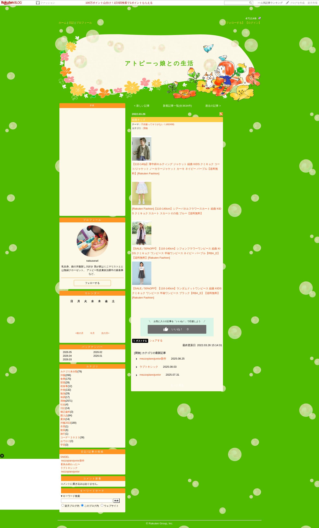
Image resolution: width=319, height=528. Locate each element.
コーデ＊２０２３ (70, 437)
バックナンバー (92, 346)
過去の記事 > (213, 105)
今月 (92, 333)
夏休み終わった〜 (70, 464)
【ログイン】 (253, 22)
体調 (62, 397)
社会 (62, 404)
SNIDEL (64, 457)
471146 (251, 18)
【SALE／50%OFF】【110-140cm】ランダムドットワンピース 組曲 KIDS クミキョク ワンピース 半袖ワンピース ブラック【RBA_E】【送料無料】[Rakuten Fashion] (177, 293)
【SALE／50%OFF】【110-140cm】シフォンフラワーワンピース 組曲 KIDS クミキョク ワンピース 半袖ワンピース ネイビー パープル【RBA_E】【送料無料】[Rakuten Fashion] (176, 253)
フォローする (92, 283)
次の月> (105, 333)
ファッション (47, 2)
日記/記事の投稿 (92, 451)
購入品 (64, 415)
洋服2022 (65, 422)
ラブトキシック (69, 468)
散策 (62, 430)
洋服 (62, 375)
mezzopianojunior (70, 471)
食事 (62, 378)
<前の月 (79, 333)
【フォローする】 (234, 22)
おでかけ (65, 441)
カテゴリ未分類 (69, 371)
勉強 (62, 393)
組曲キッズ (138, 119)
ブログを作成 (297, 2)
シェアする (156, 340)
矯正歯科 (65, 411)
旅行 (62, 433)
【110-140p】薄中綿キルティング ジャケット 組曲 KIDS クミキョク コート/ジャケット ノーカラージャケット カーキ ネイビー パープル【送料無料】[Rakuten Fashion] (176, 169)
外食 (62, 389)
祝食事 (64, 386)
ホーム (63, 22)
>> (270, 2)
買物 (62, 400)
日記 (71, 22)
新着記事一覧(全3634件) (177, 105)
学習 (62, 444)
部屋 (62, 382)
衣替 (62, 426)
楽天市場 (312, 2)
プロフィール (84, 22)
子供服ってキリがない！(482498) (157, 124)
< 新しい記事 (142, 105)
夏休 (62, 419)
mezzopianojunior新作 (72, 460)
